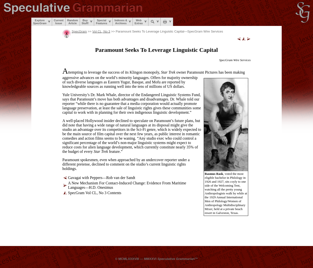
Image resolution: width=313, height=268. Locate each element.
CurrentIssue (59, 22)
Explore (41, 22)
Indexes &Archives (122, 22)
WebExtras (140, 22)
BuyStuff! (87, 22)
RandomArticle (72, 22)
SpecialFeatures (103, 22)
